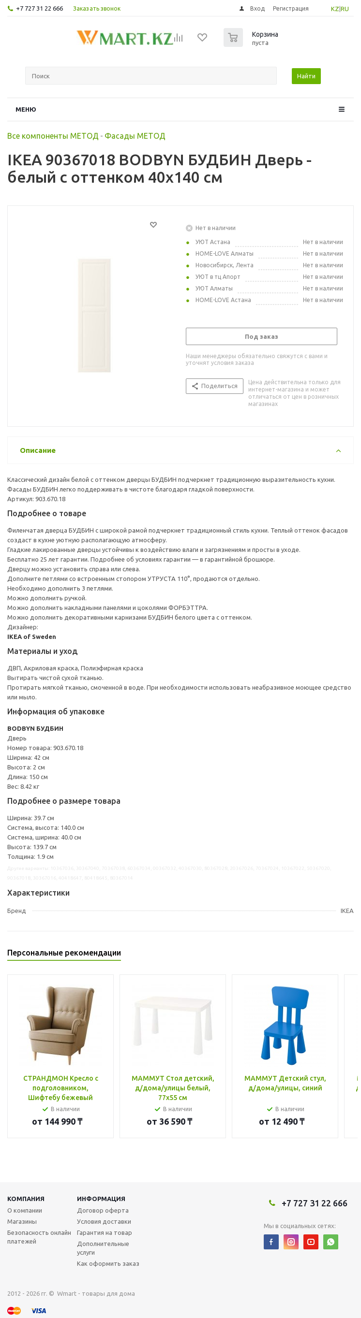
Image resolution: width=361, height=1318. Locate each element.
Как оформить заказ (108, 1263)
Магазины (22, 1221)
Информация (101, 1198)
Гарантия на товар (104, 1232)
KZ (335, 8)
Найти (306, 75)
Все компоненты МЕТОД (53, 135)
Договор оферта (103, 1210)
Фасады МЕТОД (135, 135)
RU (345, 8)
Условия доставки (104, 1221)
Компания (26, 1198)
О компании (24, 1210)
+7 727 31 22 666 (39, 8)
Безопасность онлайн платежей (39, 1237)
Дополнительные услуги (103, 1248)
